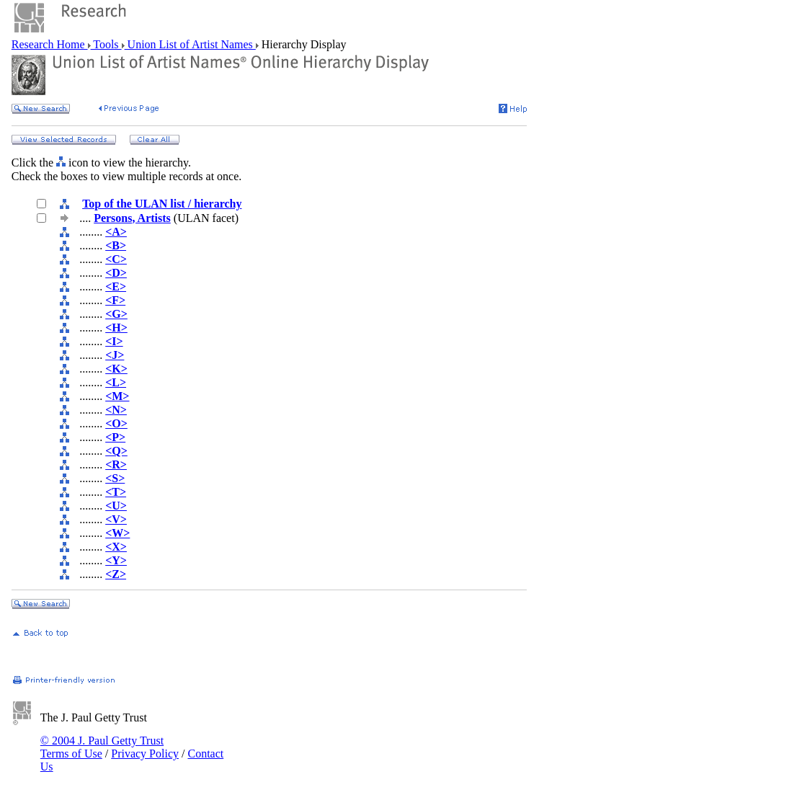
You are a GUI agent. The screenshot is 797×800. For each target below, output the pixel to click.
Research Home (50, 44)
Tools (106, 44)
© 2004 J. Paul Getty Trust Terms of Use (102, 747)
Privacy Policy (145, 753)
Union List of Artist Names (190, 44)
